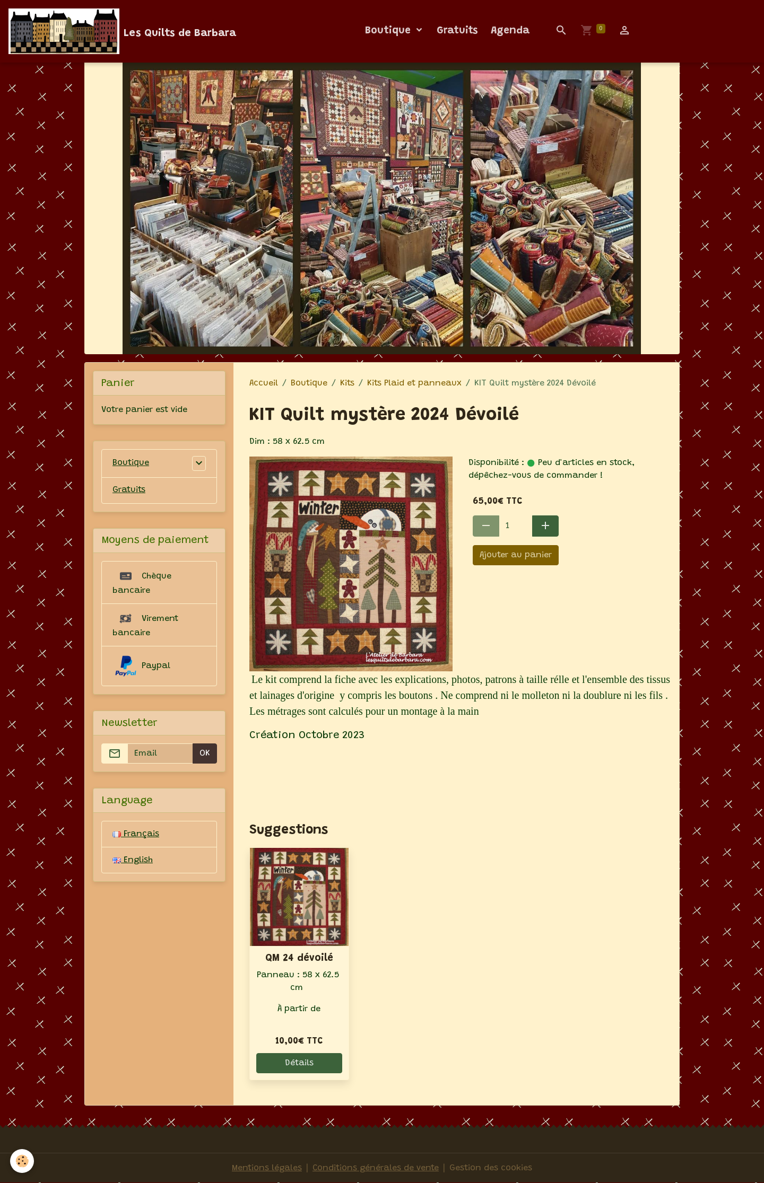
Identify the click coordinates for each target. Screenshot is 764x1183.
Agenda (510, 31)
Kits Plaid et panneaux (414, 383)
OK (204, 754)
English (132, 860)
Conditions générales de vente (375, 1168)
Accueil (263, 383)
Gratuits (457, 31)
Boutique (389, 31)
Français (135, 834)
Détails (299, 1063)
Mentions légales (267, 1168)
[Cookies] (22, 1161)
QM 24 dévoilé (299, 958)
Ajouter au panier (516, 555)
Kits (347, 383)
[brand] (122, 31)
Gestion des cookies (490, 1168)
